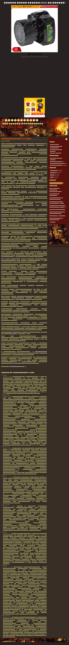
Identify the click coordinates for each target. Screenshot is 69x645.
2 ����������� (20, 120)
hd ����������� (40, 351)
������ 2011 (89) (55, 172)
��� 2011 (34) (54, 177)
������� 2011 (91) (56, 170)
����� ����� (55, 153)
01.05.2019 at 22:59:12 (8, 567)
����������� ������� (24, 143)
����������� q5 (56, 161)
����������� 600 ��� (16, 139)
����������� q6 (11, 333)
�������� (54, 144)
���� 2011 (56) (54, 174)
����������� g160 (8, 256)
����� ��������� (57, 209)
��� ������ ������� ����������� (55, 190)
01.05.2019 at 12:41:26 (7, 533)
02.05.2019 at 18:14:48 (7, 617)
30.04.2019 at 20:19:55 (7, 477)
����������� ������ (22, 297)
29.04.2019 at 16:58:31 (7, 396)
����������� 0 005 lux (58, 165)
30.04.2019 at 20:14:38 (9, 506)
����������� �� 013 (18, 366)
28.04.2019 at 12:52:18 (7, 376)
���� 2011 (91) (54, 175)
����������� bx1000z (39, 180)
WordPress (45, 641)
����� (52, 180)
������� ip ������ (57, 215)
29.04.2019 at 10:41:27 (7, 448)
